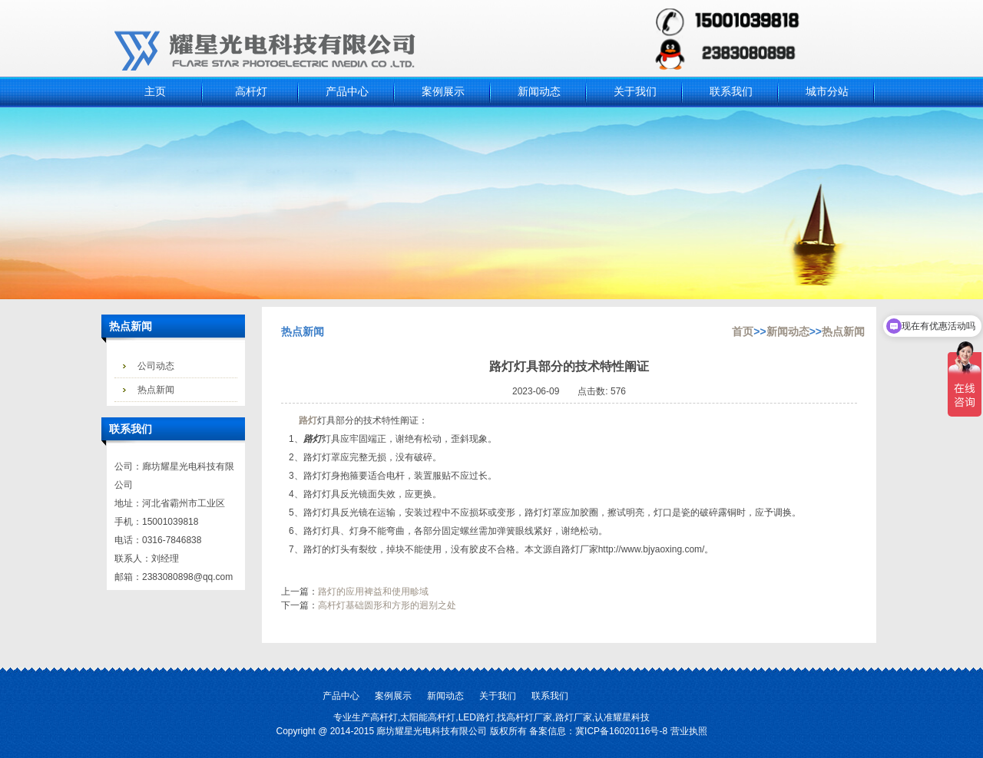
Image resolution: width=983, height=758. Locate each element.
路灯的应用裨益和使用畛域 (373, 591)
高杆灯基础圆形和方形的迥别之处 (387, 605)
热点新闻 (155, 389)
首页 (742, 331)
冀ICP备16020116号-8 (621, 731)
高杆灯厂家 (529, 717)
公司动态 (155, 366)
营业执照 (688, 731)
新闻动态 (787, 331)
